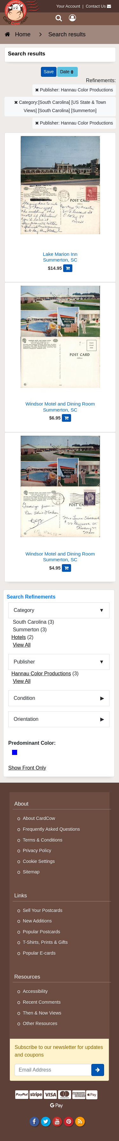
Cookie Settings (39, 861)
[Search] (59, 18)
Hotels (18, 637)
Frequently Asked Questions (51, 829)
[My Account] (72, 18)
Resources (27, 977)
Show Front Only (27, 768)
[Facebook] (34, 1121)
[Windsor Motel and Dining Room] (60, 350)
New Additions (37, 920)
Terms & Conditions (43, 840)
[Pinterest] (68, 1121)
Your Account (68, 6)
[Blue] (14, 752)
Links (20, 896)
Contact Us (96, 6)
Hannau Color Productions (41, 673)
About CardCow (39, 818)
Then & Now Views (42, 1012)
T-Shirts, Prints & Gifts (45, 942)
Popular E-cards (39, 953)
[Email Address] (53, 1070)
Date (66, 71)
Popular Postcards (41, 931)
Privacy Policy (37, 850)
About (21, 804)
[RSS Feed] (80, 1121)
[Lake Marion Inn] (60, 200)
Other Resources (40, 1023)
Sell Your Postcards (43, 910)
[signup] (97, 1070)
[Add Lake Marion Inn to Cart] (67, 268)
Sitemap (31, 871)
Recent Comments (42, 1002)
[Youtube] (57, 1121)
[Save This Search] (49, 72)
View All (21, 645)
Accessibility (35, 991)
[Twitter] (45, 1121)
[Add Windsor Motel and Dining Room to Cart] (66, 418)
